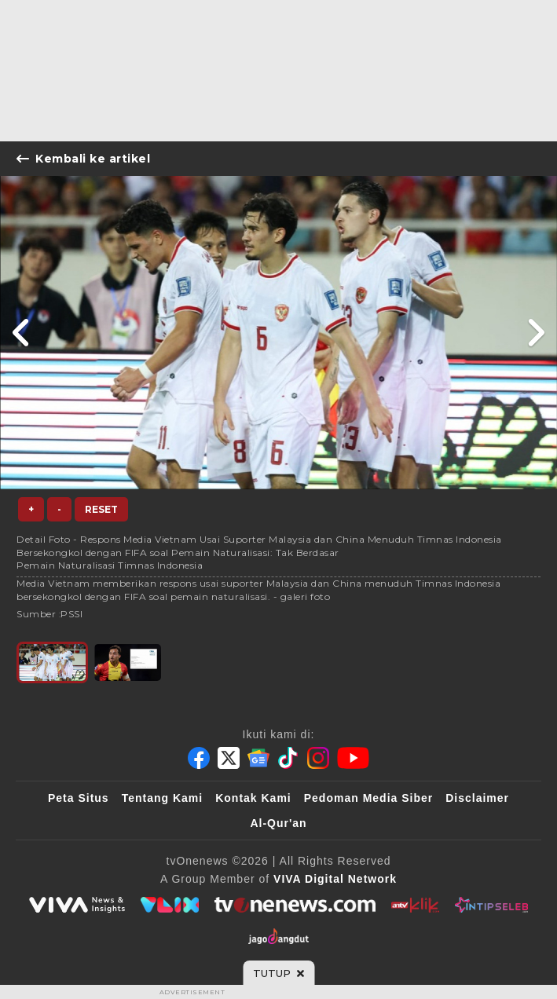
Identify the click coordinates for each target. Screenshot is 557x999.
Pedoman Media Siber (368, 798)
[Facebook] (199, 758)
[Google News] (258, 758)
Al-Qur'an (278, 823)
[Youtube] (353, 758)
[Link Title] (21, 332)
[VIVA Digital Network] (335, 879)
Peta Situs (78, 798)
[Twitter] (229, 758)
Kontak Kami (253, 798)
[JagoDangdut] (278, 936)
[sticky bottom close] (278, 973)
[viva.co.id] (77, 905)
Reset (101, 509)
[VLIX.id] (170, 905)
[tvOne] (295, 905)
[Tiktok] (288, 758)
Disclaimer (477, 798)
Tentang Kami (162, 798)
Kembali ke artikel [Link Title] (83, 159)
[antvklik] (415, 905)
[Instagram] (318, 758)
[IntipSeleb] (491, 905)
